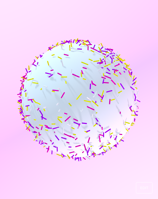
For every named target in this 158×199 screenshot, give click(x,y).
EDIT (144, 188)
